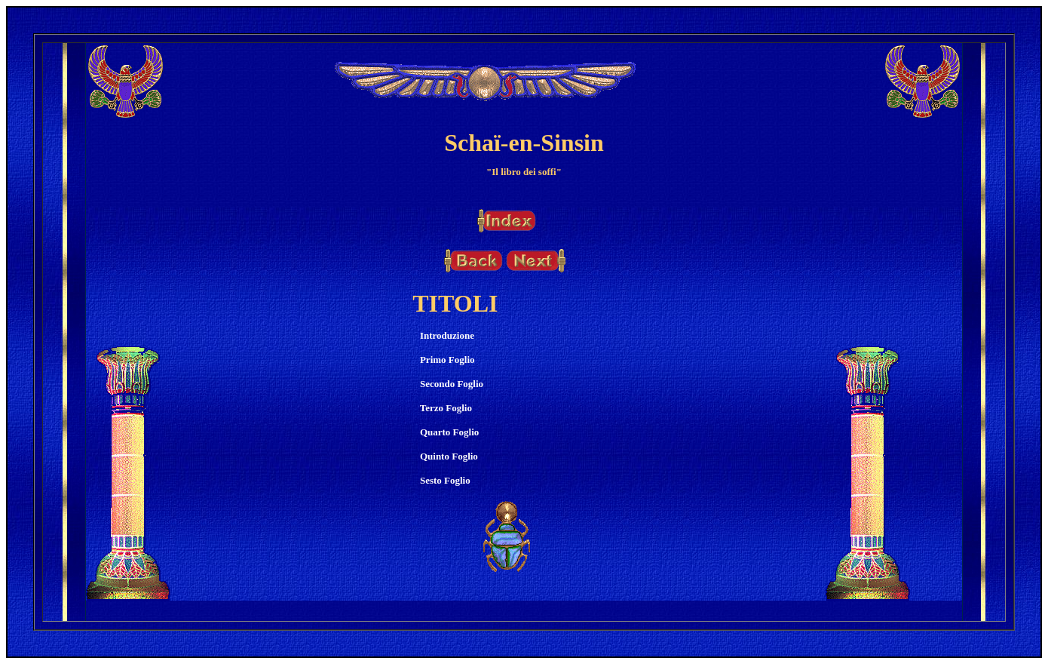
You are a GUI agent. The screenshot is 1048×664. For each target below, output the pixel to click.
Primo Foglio (447, 359)
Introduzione (447, 335)
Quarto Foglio (449, 432)
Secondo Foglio (451, 383)
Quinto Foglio (449, 456)
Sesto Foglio (445, 480)
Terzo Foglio (446, 407)
